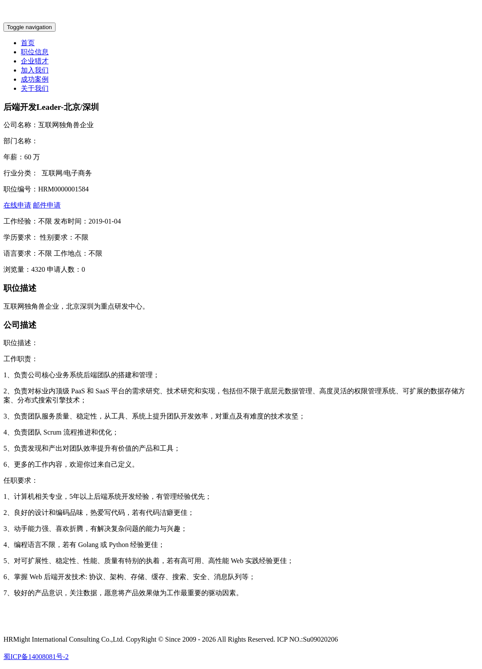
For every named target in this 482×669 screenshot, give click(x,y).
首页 (28, 42)
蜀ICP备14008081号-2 (36, 656)
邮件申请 (47, 205)
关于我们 (35, 88)
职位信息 (35, 52)
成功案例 (35, 79)
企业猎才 (35, 61)
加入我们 (35, 70)
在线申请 (17, 205)
